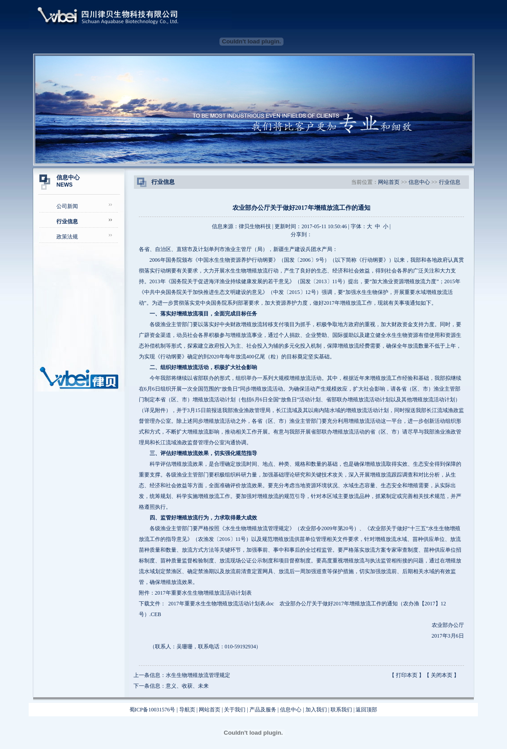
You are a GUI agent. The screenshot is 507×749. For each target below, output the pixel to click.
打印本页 (406, 675)
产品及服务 (262, 709)
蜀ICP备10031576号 (152, 709)
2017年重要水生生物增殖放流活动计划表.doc (221, 603)
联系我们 (341, 709)
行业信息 (449, 182)
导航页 (187, 709)
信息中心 (419, 182)
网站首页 (389, 182)
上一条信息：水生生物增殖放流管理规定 (181, 675)
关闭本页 (441, 675)
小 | (387, 226)
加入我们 (316, 709)
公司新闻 (67, 206)
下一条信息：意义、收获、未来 (171, 686)
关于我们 (234, 709)
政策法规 (67, 237)
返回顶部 (366, 709)
